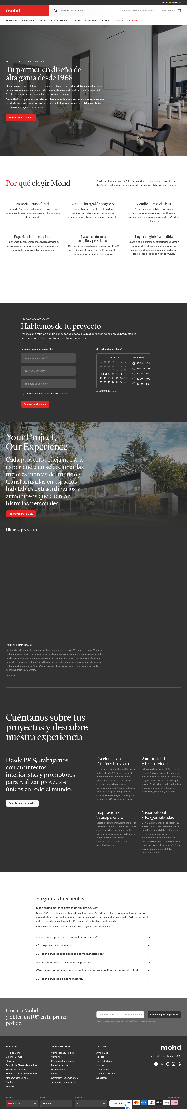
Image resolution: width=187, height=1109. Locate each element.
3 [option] (125, 366)
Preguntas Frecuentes (62, 1061)
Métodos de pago (60, 1065)
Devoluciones (58, 1069)
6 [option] (109, 370)
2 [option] (121, 366)
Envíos (54, 1073)
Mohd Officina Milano (17, 1077)
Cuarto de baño (59, 20)
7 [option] (113, 370)
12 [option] (105, 374)
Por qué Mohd (13, 1052)
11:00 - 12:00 (141, 368)
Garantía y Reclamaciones (64, 1077)
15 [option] (117, 374)
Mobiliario (11, 20)
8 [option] (117, 370)
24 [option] (125, 378)
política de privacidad (145, 1021)
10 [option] (125, 370)
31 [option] (125, 382)
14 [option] (113, 374)
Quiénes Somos (14, 1056)
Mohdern (10, 1086)
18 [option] (101, 378)
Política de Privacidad (57, 393)
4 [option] (101, 370)
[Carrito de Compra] (179, 10)
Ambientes (102, 1052)
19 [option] (105, 378)
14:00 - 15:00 (141, 373)
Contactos (56, 1056)
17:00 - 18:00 (141, 383)
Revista (100, 1056)
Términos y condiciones (63, 1082)
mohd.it (112, 921)
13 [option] (109, 374)
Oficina (76, 20)
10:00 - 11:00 (141, 363)
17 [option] (125, 374)
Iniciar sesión (168, 10)
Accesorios (91, 20)
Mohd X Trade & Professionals (21, 1073)
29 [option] (109, 366)
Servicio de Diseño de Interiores (138, 10)
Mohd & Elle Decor (106, 1073)
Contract (10, 1082)
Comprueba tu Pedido (62, 1052)
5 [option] (105, 370)
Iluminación (28, 20)
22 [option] (117, 378)
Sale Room (101, 1077)
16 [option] (121, 374)
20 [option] (109, 378)
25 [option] (101, 382)
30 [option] (113, 366)
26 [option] (105, 382)
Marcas (119, 20)
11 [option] (101, 374)
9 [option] (121, 370)
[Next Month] (125, 358)
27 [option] (101, 366)
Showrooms (12, 1061)
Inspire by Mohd (104, 1061)
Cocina (42, 20)
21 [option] (113, 378)
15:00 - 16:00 (141, 378)
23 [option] (121, 378)
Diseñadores (103, 1069)
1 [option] (117, 366)
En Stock (132, 20)
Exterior (106, 20)
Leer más (10, 674)
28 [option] (105, 366)
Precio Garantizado (16, 1069)
